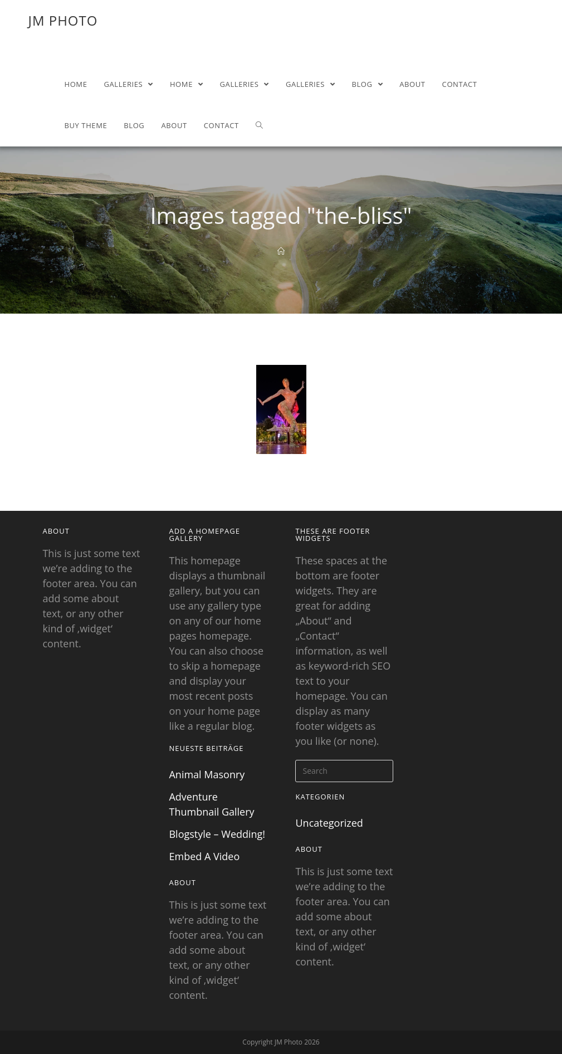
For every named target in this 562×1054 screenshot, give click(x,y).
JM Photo (62, 20)
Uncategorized (329, 822)
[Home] (281, 251)
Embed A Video (204, 856)
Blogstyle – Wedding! (217, 834)
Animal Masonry (207, 774)
